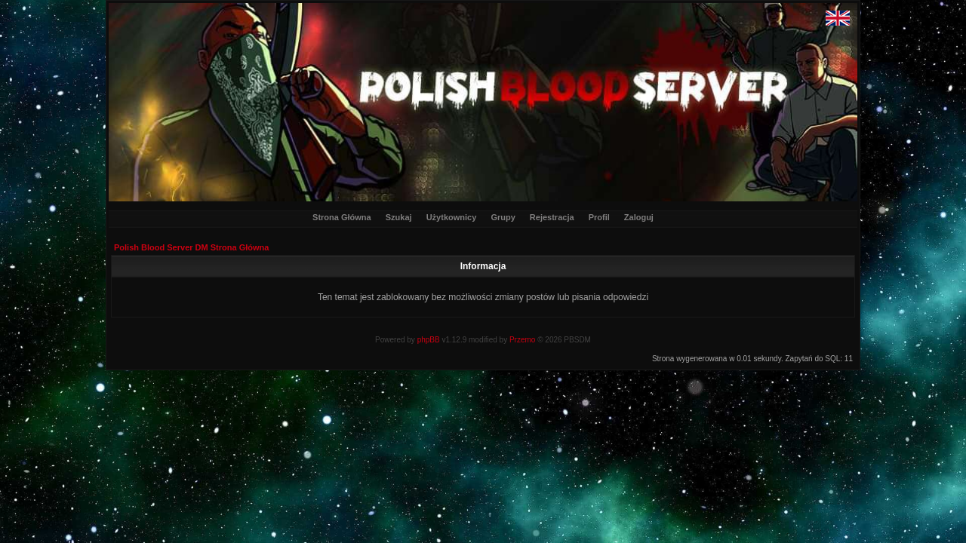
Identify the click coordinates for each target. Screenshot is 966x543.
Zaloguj (639, 217)
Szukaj (399, 217)
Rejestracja (552, 217)
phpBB (428, 340)
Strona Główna (341, 217)
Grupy (503, 217)
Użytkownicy (451, 217)
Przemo (522, 340)
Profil (599, 217)
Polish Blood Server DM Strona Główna (191, 247)
